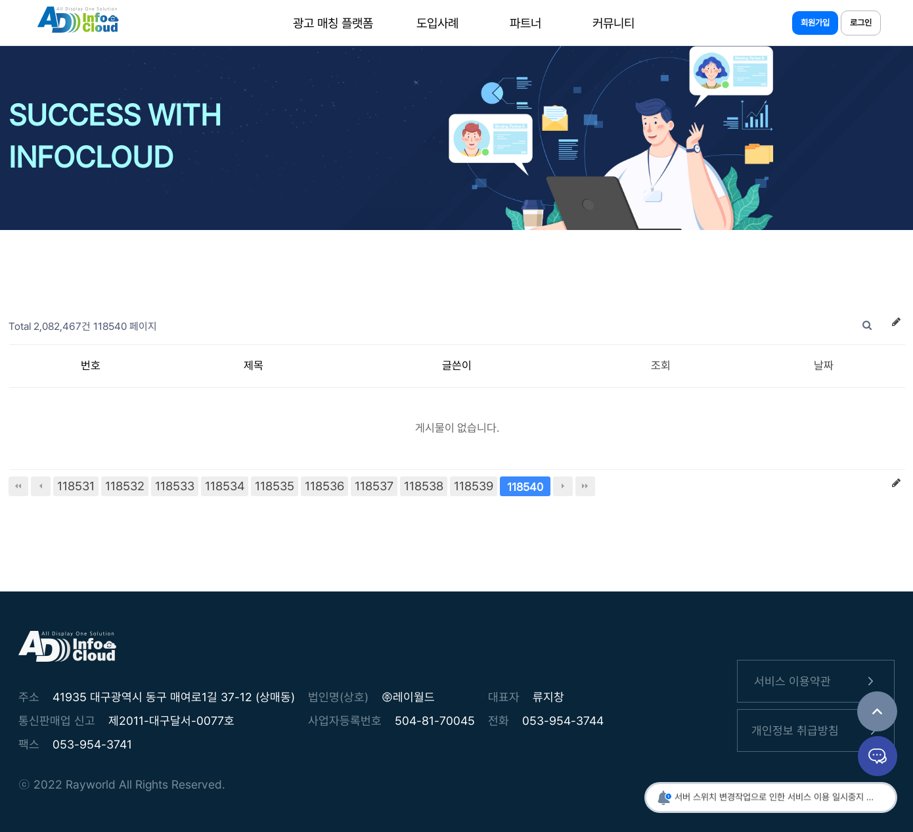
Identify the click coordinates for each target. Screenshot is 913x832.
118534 (224, 486)
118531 (76, 486)
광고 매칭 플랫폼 (333, 23)
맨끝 (585, 486)
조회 (661, 365)
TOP (877, 711)
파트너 (525, 23)
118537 (374, 486)
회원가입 (815, 23)
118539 (473, 486)
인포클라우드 (78, 23)
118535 (274, 486)
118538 (423, 486)
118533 (174, 486)
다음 (563, 486)
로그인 (861, 23)
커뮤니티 (613, 23)
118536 (324, 486)
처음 (18, 486)
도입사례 (437, 23)
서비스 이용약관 (816, 681)
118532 (125, 486)
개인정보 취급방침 (816, 730)
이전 (41, 486)
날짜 (824, 365)
